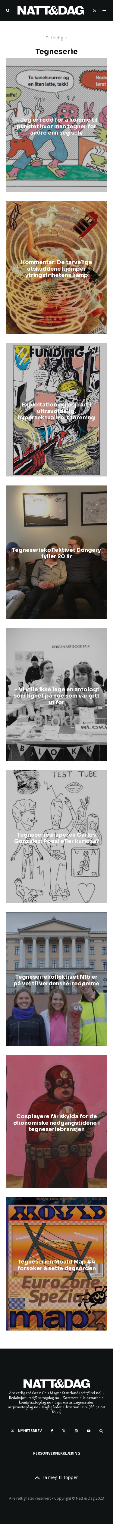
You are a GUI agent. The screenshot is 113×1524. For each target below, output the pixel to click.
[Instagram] (76, 1431)
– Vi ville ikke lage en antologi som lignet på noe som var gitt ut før (56, 695)
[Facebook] (52, 1431)
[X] (64, 1431)
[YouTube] (88, 1431)
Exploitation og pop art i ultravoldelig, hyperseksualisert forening (56, 411)
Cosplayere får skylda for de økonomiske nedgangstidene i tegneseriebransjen (56, 1123)
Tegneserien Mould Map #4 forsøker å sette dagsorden (56, 1265)
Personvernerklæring (56, 1453)
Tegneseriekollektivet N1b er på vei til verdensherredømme (56, 980)
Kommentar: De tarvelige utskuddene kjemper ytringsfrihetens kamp (56, 268)
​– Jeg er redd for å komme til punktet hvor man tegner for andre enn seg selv (57, 126)
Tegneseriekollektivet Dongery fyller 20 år (56, 553)
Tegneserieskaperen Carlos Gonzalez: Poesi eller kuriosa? (56, 838)
